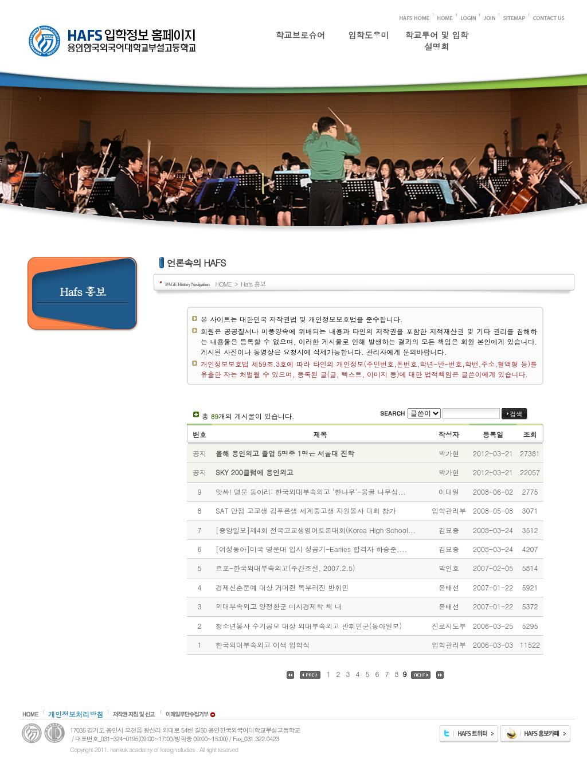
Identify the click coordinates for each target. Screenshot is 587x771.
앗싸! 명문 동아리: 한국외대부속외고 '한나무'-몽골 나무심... (311, 491)
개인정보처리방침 (75, 714)
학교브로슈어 (300, 35)
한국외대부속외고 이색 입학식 (263, 644)
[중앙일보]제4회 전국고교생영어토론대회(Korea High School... (316, 530)
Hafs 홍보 (253, 283)
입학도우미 (368, 35)
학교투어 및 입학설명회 (436, 38)
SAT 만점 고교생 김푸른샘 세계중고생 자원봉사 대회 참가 (306, 510)
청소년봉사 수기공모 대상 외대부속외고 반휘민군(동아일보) (309, 626)
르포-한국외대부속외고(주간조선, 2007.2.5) (285, 568)
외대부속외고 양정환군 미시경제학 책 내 (279, 606)
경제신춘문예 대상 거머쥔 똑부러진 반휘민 (282, 587)
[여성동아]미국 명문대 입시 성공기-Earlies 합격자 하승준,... (311, 549)
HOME (223, 283)
